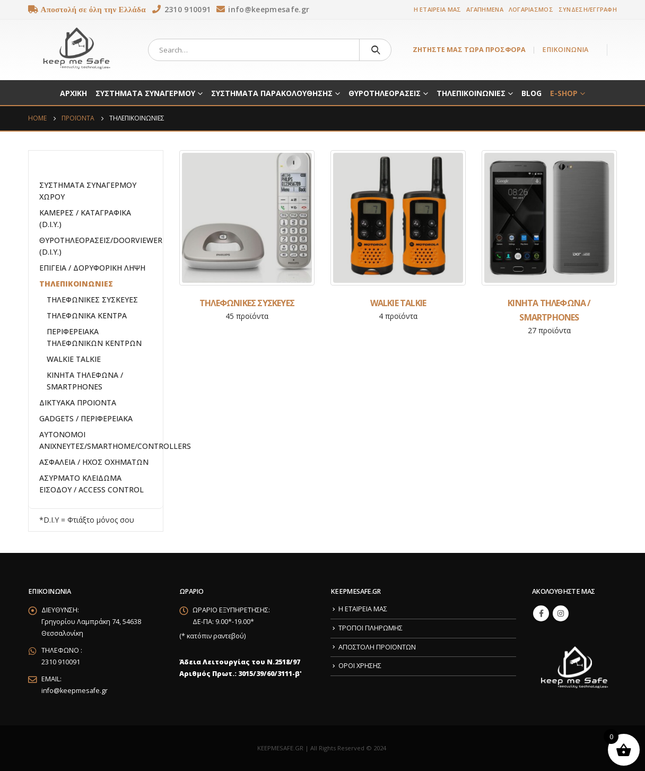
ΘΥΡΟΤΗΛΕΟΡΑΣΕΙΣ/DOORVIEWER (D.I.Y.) (100, 246)
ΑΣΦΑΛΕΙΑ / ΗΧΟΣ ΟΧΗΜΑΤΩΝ (94, 462)
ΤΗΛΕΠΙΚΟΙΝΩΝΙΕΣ (471, 93)
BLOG (531, 93)
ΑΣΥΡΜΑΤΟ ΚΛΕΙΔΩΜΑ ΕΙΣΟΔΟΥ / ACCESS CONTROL (91, 484)
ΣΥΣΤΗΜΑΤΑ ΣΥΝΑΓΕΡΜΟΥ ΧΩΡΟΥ (87, 191)
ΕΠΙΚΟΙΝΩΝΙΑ (565, 49)
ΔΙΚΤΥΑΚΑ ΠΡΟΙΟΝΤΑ (77, 402)
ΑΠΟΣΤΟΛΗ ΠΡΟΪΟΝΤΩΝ (377, 647)
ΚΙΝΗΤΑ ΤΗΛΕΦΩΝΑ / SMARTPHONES (85, 381)
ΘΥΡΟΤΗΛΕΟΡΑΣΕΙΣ (384, 93)
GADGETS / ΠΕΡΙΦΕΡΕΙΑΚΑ (86, 418)
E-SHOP (564, 93)
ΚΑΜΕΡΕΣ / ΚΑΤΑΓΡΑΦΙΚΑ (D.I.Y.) (85, 218)
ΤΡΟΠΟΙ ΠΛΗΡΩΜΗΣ (370, 628)
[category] (247, 217)
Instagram (561, 613)
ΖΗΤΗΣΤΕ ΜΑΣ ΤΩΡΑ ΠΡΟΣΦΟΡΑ (469, 49)
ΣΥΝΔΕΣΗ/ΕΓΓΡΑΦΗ (588, 9)
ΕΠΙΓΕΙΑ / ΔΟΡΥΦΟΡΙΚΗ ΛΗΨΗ (92, 268)
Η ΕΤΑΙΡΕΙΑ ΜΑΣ (437, 9)
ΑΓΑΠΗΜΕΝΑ (484, 9)
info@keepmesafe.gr (74, 690)
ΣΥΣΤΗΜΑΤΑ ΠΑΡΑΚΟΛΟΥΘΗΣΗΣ (272, 93)
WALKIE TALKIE (74, 359)
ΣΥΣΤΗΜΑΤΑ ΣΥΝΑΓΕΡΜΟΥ (145, 93)
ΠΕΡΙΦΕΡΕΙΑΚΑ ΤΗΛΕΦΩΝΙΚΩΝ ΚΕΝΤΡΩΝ (94, 337)
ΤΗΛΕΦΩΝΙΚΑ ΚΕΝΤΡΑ (87, 315)
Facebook (541, 613)
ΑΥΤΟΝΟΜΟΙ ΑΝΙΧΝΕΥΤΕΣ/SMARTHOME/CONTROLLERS (115, 440)
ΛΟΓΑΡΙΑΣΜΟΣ (531, 9)
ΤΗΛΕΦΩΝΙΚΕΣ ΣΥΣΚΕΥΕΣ (92, 299)
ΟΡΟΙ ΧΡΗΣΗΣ (359, 665)
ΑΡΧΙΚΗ (73, 93)
